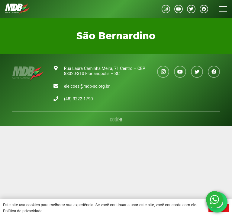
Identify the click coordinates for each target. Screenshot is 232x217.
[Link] (17, 9)
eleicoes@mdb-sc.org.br (87, 86)
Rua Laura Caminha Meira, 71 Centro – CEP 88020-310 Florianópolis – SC (104, 71)
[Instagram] (166, 9)
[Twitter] (191, 9)
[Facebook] (204, 9)
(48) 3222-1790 (78, 98)
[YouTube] (178, 9)
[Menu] (223, 9)
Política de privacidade (23, 211)
